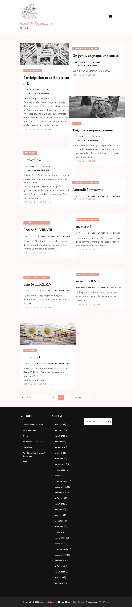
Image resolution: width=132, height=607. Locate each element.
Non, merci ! (81, 226)
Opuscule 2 (32, 160)
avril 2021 (59, 521)
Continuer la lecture (35, 136)
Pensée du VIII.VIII (37, 230)
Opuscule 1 (31, 352)
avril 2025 (59, 430)
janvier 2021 (60, 538)
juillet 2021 (60, 504)
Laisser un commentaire (38, 89)
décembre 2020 (61, 543)
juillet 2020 (60, 572)
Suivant (78, 397)
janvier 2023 (60, 464)
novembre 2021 (61, 481)
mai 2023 (59, 453)
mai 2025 (59, 424)
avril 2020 (59, 583)
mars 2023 (59, 458)
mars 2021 (59, 526)
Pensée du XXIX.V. (37, 284)
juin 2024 (59, 441)
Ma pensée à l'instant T (36, 223)
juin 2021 (59, 509)
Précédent (27, 397)
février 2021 (60, 532)
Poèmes (26, 461)
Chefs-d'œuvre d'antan (85, 49)
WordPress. (104, 602)
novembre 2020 (61, 549)
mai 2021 (59, 515)
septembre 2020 (62, 560)
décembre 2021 (61, 475)
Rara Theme (78, 602)
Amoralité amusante (87, 189)
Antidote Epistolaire (36, 23)
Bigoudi (45, 85)
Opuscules (30, 153)
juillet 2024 (60, 436)
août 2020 (59, 566)
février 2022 (60, 470)
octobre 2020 (61, 555)
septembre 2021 (62, 492)
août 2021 (59, 498)
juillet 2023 (60, 447)
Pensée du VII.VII (85, 281)
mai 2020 (59, 577)
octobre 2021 (61, 487)
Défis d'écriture (33, 66)
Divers (77, 119)
